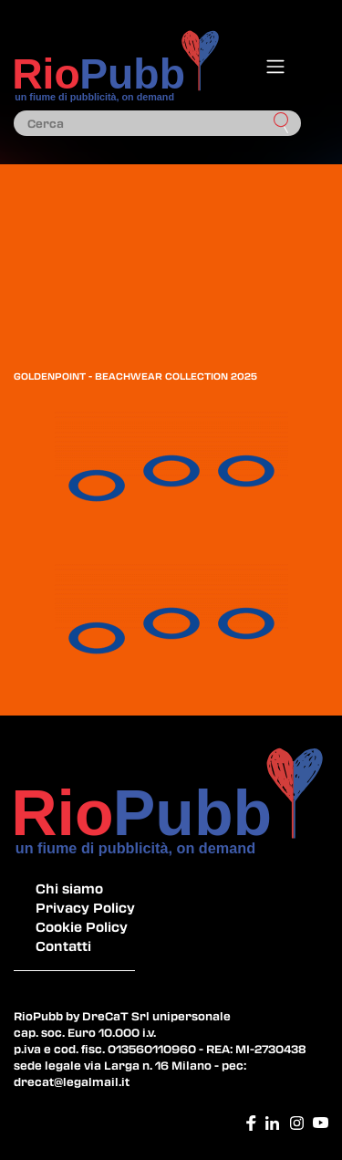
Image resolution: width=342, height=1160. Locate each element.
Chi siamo (69, 888)
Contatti (63, 945)
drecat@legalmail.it (72, 1081)
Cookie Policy (82, 926)
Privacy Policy (85, 907)
